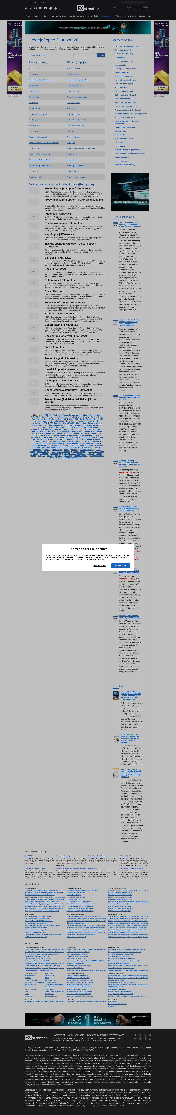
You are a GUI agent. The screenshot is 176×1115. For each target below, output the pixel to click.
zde (102, 559)
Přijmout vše (120, 566)
